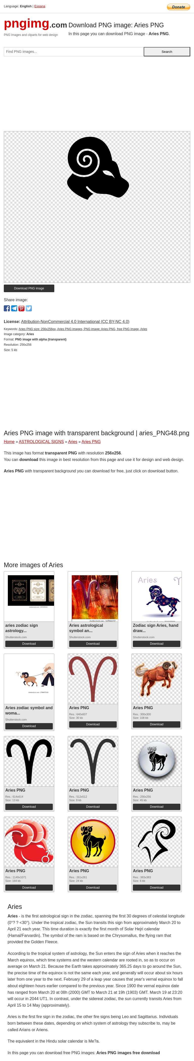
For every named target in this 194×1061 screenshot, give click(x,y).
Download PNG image (29, 288)
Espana (39, 6)
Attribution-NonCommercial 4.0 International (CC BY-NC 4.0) (75, 321)
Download (29, 643)
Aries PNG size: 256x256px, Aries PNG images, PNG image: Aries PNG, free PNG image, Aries (83, 329)
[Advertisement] (97, 95)
